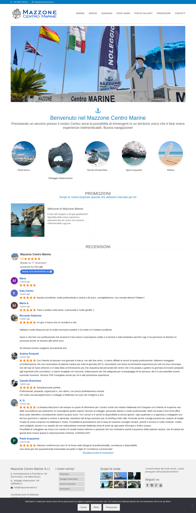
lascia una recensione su (37, 271)
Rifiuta (96, 507)
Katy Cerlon (26, 291)
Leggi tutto (66, 223)
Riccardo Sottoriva (30, 315)
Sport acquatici (134, 169)
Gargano (106, 13)
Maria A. (24, 303)
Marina (80, 13)
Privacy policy (111, 507)
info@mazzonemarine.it (24, 487)
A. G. (22, 400)
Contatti (180, 13)
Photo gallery (143, 13)
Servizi (93, 13)
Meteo (170, 169)
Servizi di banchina (97, 169)
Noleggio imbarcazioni (60, 178)
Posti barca (24, 169)
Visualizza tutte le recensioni (98, 453)
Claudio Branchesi (30, 380)
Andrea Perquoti (29, 353)
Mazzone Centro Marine (35, 254)
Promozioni (164, 13)
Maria (23, 278)
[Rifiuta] (192, 505)
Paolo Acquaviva (29, 438)
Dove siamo (123, 13)
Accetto (83, 507)
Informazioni (65, 489)
